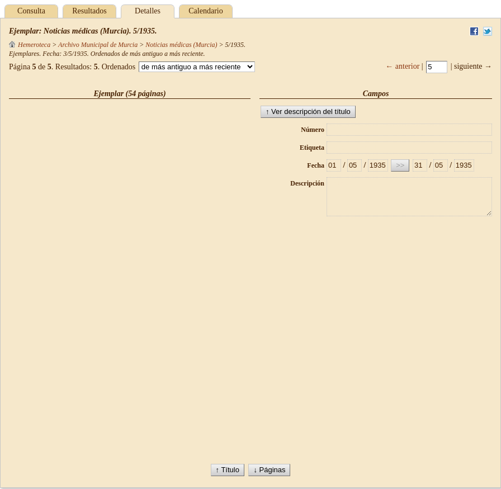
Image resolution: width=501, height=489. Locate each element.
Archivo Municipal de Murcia (98, 45)
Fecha (315, 165)
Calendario (205, 11)
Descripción (307, 183)
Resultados (89, 11)
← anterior (402, 66)
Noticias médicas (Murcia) (181, 45)
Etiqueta (312, 147)
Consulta (31, 11)
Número (312, 130)
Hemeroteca (29, 45)
